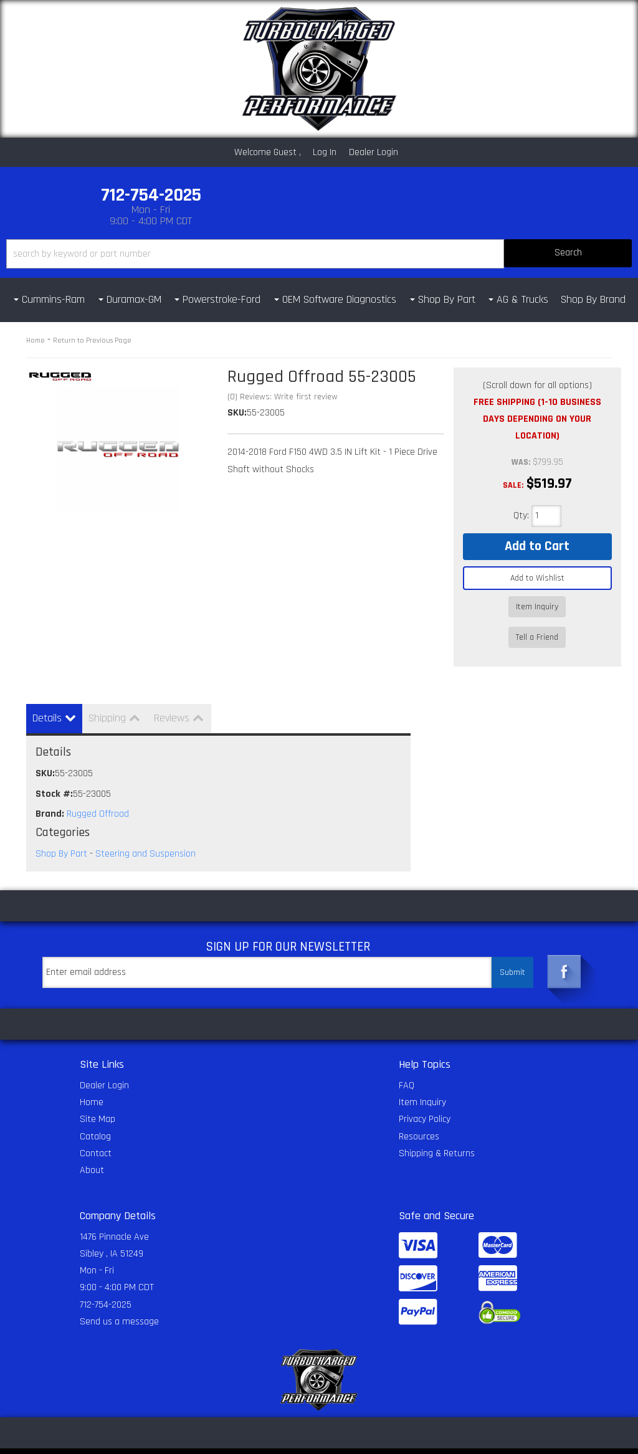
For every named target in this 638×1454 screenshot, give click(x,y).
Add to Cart (537, 546)
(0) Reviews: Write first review (282, 396)
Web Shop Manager (469, 1439)
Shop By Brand (593, 299)
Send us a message (119, 1299)
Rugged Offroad (98, 792)
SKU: (237, 412)
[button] (319, 253)
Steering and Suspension (145, 832)
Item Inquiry (537, 606)
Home (35, 340)
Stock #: (54, 772)
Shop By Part (61, 832)
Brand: (50, 792)
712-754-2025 (105, 1283)
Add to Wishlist (537, 578)
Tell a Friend (537, 624)
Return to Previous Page (92, 340)
